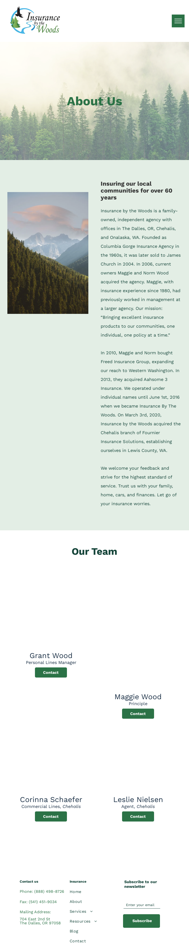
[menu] (178, 21)
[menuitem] (92, 892)
